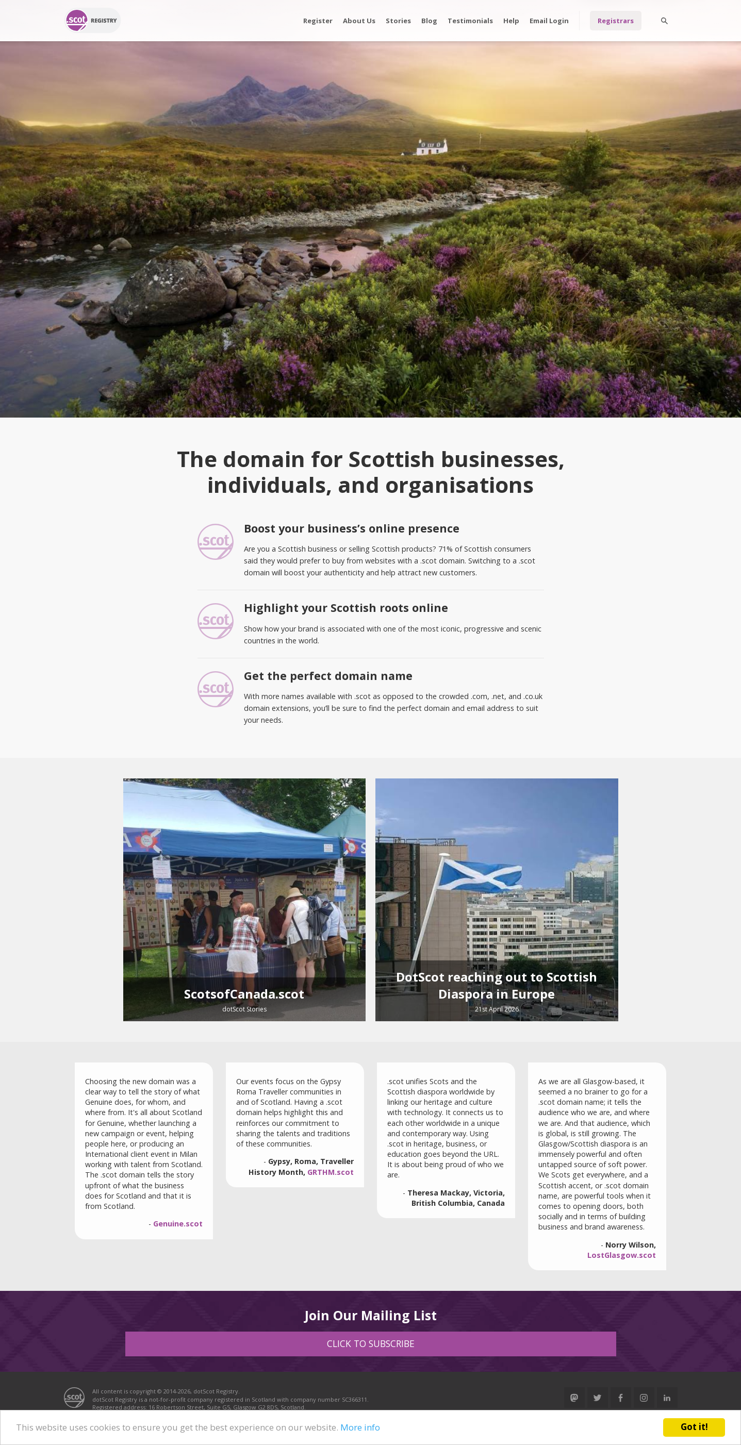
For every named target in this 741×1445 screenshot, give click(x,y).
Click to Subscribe (371, 1343)
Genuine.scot (178, 1223)
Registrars (616, 20)
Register (318, 20)
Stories (398, 20)
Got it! (694, 1427)
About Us (359, 20)
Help (511, 20)
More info (360, 1427)
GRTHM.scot (330, 1172)
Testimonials (470, 20)
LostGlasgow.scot (621, 1255)
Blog (429, 20)
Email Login (549, 20)
